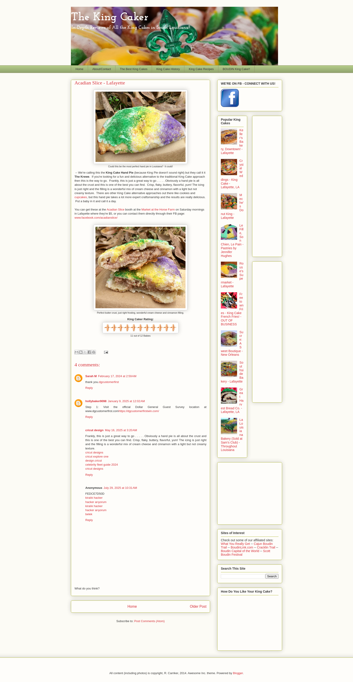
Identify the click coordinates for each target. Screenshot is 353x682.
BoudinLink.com (242, 547)
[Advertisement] (274, 185)
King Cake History (168, 69)
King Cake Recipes (201, 69)
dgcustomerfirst (109, 382)
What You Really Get (236, 544)
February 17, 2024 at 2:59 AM (117, 376)
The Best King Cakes (133, 69)
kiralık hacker (94, 497)
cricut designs (94, 452)
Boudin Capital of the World (240, 551)
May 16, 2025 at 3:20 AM (121, 430)
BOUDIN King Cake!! (236, 69)
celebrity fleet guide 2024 (101, 464)
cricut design (94, 430)
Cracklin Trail (266, 547)
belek (88, 514)
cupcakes (81, 197)
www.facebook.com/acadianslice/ (96, 217)
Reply (89, 388)
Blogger (238, 673)
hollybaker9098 (95, 401)
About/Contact (101, 69)
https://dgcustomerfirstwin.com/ (139, 411)
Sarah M (91, 376)
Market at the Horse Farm (158, 209)
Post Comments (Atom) (149, 621)
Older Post (198, 606)
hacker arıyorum (95, 502)
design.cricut (93, 460)
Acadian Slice (115, 209)
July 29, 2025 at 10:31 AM (120, 487)
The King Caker (109, 17)
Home (80, 69)
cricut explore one (97, 456)
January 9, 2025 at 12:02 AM (126, 401)
